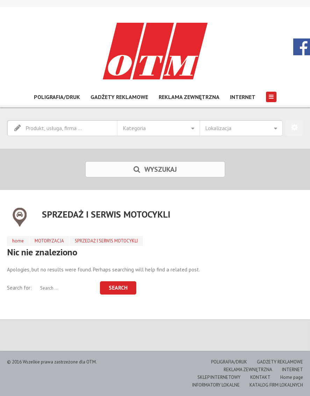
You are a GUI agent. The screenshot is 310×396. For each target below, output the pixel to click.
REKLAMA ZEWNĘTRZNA (189, 96)
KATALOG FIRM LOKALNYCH (276, 385)
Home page (291, 377)
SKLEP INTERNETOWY (218, 377)
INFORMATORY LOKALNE (216, 385)
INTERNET (242, 96)
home (18, 241)
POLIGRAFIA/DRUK (57, 96)
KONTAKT (260, 377)
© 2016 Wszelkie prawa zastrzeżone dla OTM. (52, 362)
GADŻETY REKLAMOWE (119, 96)
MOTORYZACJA (49, 241)
